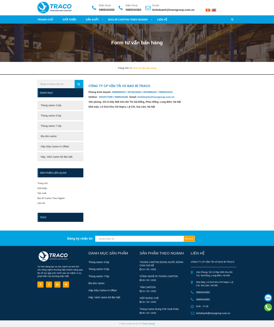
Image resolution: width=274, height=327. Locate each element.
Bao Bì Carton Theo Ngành (51, 198)
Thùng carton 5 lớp (99, 269)
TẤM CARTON (148, 287)
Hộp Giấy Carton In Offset (103, 290)
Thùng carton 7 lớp (99, 276)
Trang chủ (42, 183)
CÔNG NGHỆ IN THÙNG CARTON (159, 276)
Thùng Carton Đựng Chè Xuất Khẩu (159, 309)
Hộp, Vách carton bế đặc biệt (104, 297)
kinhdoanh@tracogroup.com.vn (173, 9)
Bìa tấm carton (96, 283)
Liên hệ (41, 203)
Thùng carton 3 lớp (99, 262)
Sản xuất (41, 193)
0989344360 (107, 9)
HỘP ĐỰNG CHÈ (149, 298)
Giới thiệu (42, 188)
